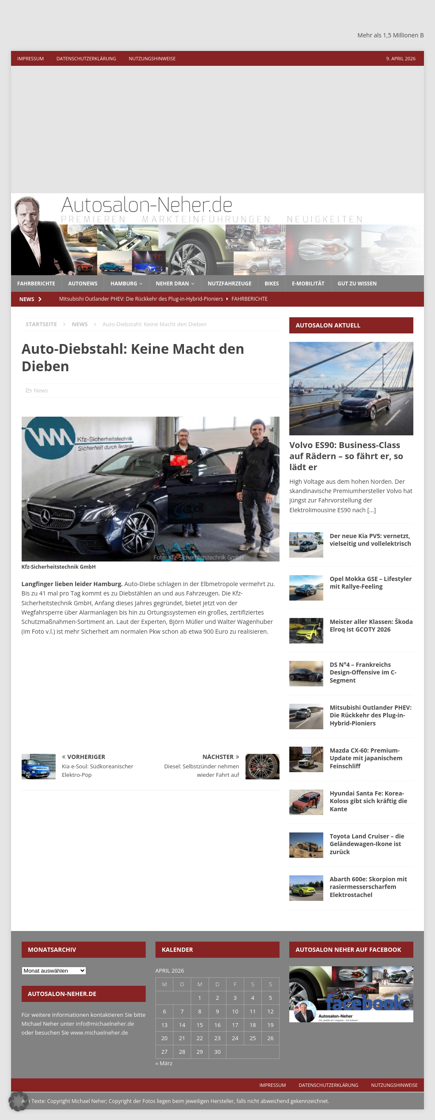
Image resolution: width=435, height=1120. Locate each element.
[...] (371, 510)
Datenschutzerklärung (86, 58)
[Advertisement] (217, 129)
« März (163, 1063)
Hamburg (123, 283)
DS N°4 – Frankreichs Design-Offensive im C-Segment (363, 672)
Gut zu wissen (357, 283)
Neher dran (172, 283)
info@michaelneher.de (105, 1023)
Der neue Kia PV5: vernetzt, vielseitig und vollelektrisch (370, 539)
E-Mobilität (308, 283)
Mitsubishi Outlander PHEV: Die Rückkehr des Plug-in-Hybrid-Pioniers (371, 715)
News (41, 390)
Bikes (272, 283)
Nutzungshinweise (152, 58)
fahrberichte (36, 283)
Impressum (30, 58)
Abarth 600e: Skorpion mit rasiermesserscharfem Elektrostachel (368, 886)
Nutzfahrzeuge (229, 283)
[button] (18, 1101)
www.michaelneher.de (99, 1032)
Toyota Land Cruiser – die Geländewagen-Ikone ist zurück (367, 843)
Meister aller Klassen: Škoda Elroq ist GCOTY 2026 (371, 625)
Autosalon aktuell (328, 325)
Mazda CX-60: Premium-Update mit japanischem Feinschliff (366, 758)
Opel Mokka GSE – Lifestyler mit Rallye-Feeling (371, 582)
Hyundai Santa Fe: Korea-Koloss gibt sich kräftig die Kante (368, 800)
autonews (83, 283)
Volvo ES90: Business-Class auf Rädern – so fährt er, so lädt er (346, 456)
